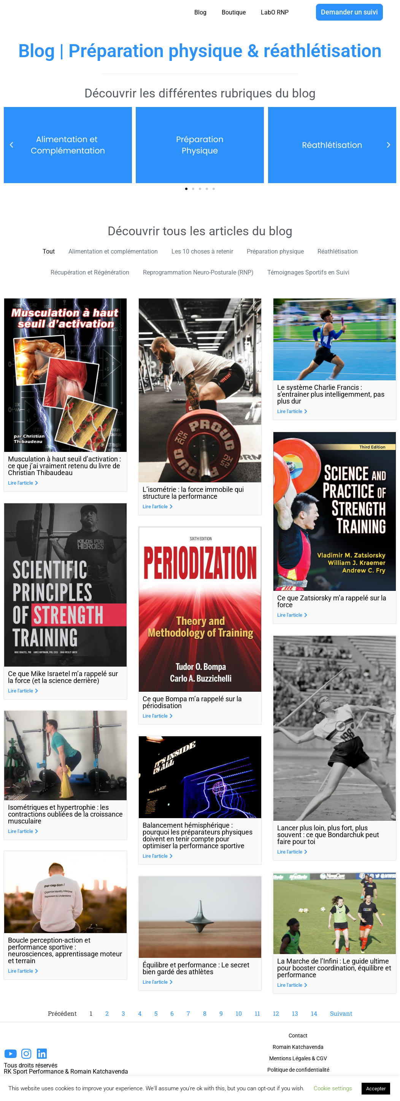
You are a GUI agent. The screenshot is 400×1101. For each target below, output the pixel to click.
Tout (32, 252)
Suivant (341, 1014)
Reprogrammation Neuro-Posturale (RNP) (199, 274)
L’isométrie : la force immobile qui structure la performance (193, 494)
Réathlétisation (352, 252)
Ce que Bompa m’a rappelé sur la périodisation (192, 703)
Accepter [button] (376, 1088)
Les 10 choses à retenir (203, 252)
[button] (186, 189)
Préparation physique (283, 252)
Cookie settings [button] (333, 1088)
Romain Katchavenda (298, 1047)
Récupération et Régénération (78, 274)
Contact (298, 1036)
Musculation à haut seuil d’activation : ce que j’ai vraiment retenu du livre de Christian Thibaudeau (64, 467)
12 (276, 1014)
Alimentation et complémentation (103, 252)
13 (295, 1014)
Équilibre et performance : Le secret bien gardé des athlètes (196, 969)
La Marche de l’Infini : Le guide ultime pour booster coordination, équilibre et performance (334, 968)
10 (239, 1014)
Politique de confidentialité (298, 1070)
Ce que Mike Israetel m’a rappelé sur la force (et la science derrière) (63, 678)
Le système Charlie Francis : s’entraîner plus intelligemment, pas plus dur (330, 396)
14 (314, 1014)
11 (257, 1014)
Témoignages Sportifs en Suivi (321, 274)
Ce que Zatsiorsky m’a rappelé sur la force (331, 602)
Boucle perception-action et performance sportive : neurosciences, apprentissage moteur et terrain (65, 952)
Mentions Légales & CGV (298, 1059)
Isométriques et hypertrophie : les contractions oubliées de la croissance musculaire (65, 816)
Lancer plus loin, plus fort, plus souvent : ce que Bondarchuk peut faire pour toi (328, 835)
